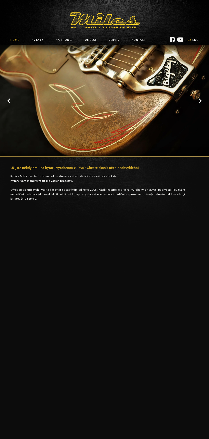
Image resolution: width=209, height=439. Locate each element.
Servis (114, 40)
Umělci (90, 40)
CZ (189, 40)
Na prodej (64, 40)
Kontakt (139, 40)
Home (14, 40)
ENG (195, 40)
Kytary (37, 40)
